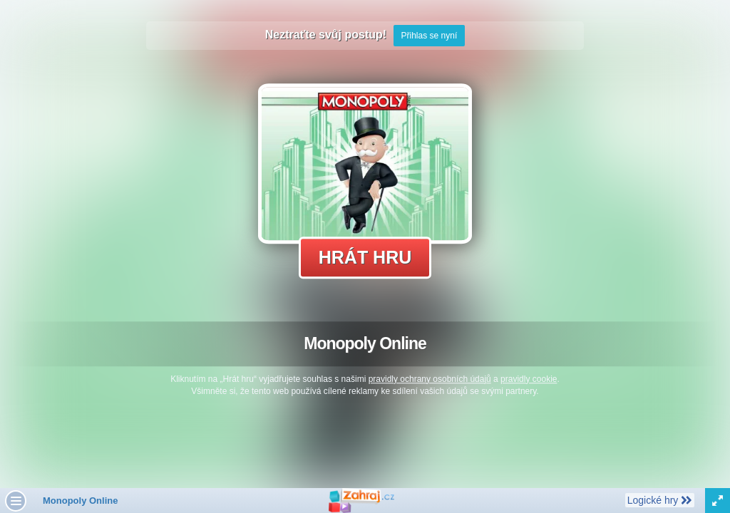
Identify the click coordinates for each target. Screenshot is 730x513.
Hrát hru (365, 257)
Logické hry (659, 499)
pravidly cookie (528, 379)
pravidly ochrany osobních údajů (430, 379)
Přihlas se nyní (429, 36)
